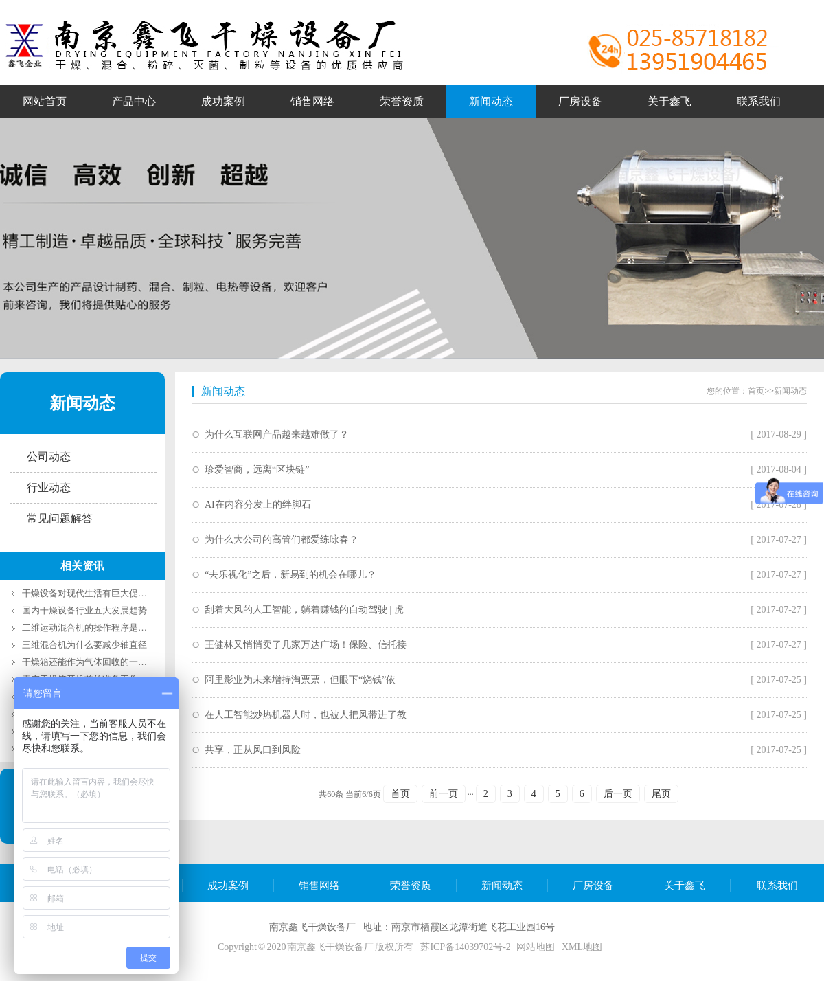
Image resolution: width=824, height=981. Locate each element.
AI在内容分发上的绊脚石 (258, 504)
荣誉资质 (410, 885)
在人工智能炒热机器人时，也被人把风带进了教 (306, 715)
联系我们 (777, 885)
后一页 (618, 794)
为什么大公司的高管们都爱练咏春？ (281, 539)
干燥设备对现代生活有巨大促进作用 (93, 593)
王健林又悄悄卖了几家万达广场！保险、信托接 (306, 645)
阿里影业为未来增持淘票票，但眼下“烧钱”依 (300, 680)
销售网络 (319, 885)
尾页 (661, 794)
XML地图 (582, 947)
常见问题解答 (60, 518)
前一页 (443, 794)
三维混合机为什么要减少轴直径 (84, 645)
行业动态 (49, 487)
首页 (756, 391)
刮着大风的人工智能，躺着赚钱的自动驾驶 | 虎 (304, 610)
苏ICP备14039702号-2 (465, 947)
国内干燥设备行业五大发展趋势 (84, 610)
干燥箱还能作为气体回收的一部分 (89, 662)
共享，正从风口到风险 (253, 750)
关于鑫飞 (684, 885)
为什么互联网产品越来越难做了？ (277, 434)
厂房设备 (593, 885)
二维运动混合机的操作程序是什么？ (93, 627)
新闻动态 (82, 403)
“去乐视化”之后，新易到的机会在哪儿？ (290, 575)
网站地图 (535, 947)
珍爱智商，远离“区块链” (257, 469)
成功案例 (228, 885)
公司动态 (49, 456)
